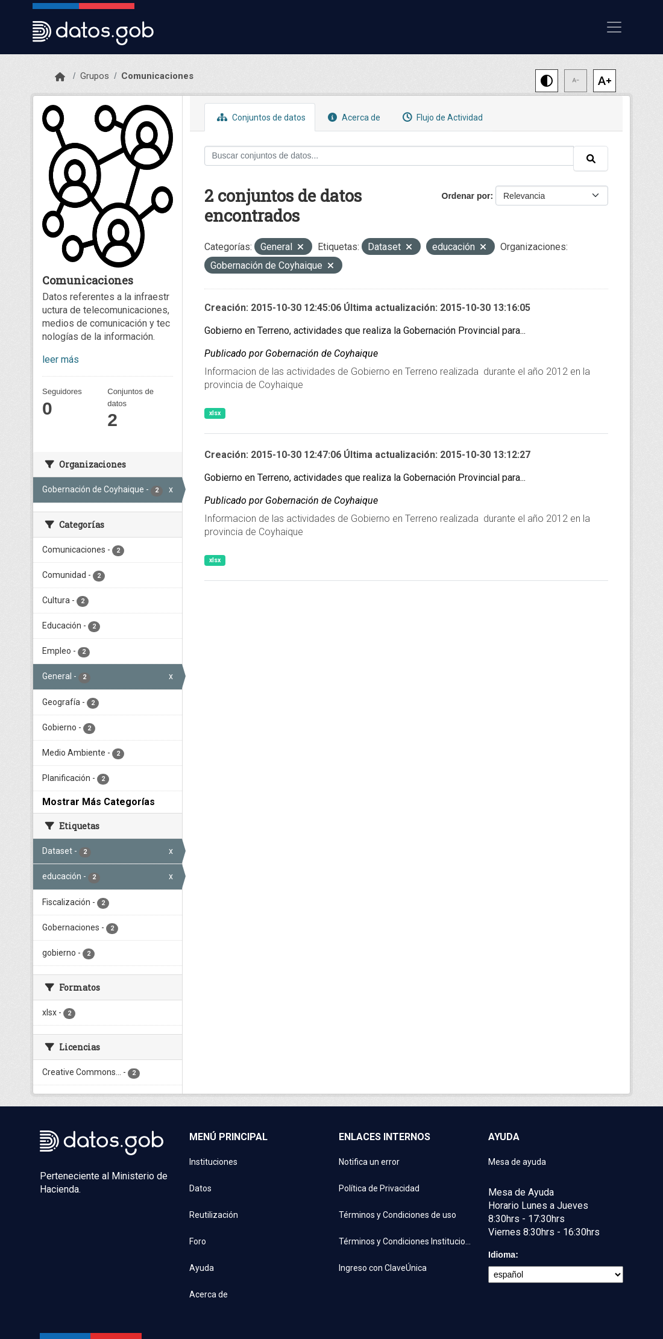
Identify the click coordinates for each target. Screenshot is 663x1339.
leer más (60, 359)
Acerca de (352, 117)
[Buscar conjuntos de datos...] (389, 156)
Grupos (94, 76)
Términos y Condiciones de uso (397, 1215)
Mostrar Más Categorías (98, 801)
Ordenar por (466, 196)
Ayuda (201, 1268)
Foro (197, 1241)
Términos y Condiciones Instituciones (406, 1241)
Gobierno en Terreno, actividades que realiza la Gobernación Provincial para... (365, 330)
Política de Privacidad (379, 1188)
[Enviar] (590, 158)
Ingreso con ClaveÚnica (383, 1268)
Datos (200, 1188)
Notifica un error (369, 1162)
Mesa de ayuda (517, 1162)
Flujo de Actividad (441, 117)
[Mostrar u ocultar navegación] (614, 27)
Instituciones (213, 1162)
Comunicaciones (157, 76)
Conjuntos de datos (260, 117)
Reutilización (213, 1215)
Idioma (501, 1254)
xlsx (215, 413)
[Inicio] (60, 77)
